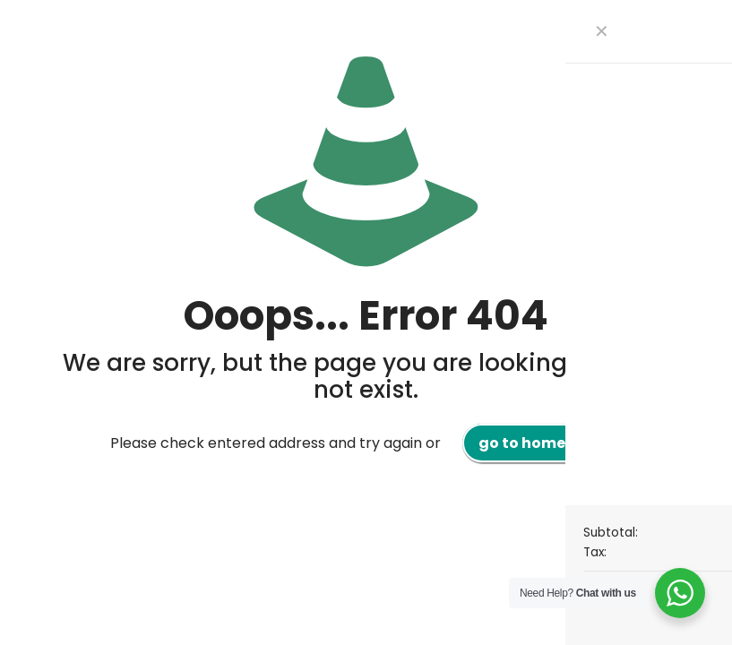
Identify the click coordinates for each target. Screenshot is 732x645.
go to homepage (542, 443)
